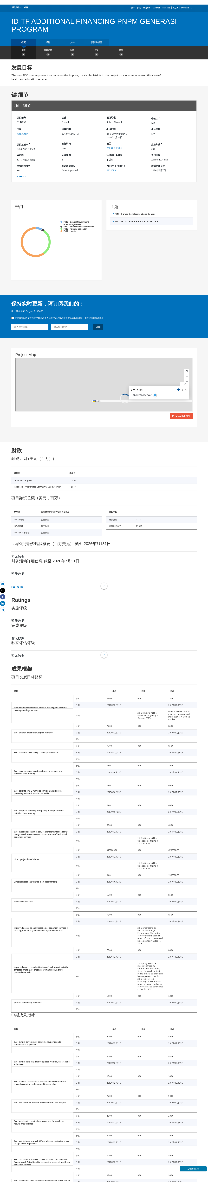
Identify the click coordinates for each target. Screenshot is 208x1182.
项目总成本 (23, 144)
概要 (23, 42)
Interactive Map (181, 415)
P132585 (111, 170)
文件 (72, 42)
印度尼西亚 (22, 133)
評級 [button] (96, 53)
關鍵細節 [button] (48, 53)
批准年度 (156, 144)
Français (166, 7)
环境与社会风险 (114, 155)
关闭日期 (155, 155)
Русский (185, 7)
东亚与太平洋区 (114, 148)
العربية (175, 7)
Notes (20, 176)
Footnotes (17, 586)
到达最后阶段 (68, 165)
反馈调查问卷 (193, 1169)
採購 (48, 42)
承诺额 (20, 155)
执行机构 (66, 143)
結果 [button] (121, 53)
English (146, 7)
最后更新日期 (158, 165)
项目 (26, 7)
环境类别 (66, 155)
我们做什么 (17, 7)
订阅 (98, 326)
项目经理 (111, 117)
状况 (64, 117)
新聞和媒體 (96, 42)
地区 (108, 143)
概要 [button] (23, 53)
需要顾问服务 (23, 165)
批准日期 (111, 129)
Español (156, 7)
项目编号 (21, 117)
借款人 (155, 118)
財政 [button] (72, 53)
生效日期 (155, 129)
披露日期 (66, 129)
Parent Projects (115, 165)
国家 (19, 129)
